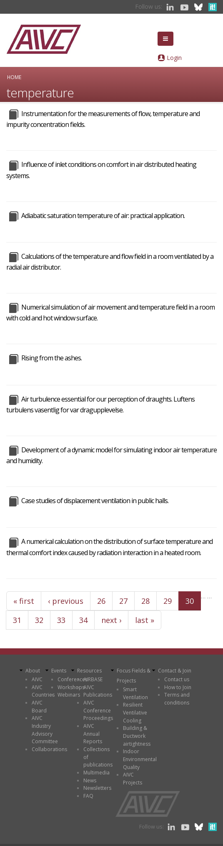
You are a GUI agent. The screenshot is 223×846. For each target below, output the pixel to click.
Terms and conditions (177, 698)
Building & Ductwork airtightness (136, 735)
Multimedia (96, 772)
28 (145, 601)
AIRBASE (93, 679)
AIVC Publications (97, 691)
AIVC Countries (43, 691)
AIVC (37, 679)
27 (123, 601)
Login (174, 58)
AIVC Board (39, 706)
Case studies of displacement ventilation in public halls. (94, 500)
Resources (89, 670)
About (32, 670)
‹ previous (65, 601)
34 (83, 620)
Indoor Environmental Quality (140, 759)
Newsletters (97, 787)
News (89, 780)
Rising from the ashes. (51, 357)
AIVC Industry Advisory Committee (45, 730)
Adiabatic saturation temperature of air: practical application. (103, 215)
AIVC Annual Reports (92, 733)
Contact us (176, 679)
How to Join (177, 687)
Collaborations (49, 749)
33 (61, 620)
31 (17, 620)
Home (14, 77)
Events (58, 670)
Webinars (69, 694)
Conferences (73, 679)
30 (189, 601)
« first (23, 601)
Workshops (71, 687)
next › (111, 620)
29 (167, 601)
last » (144, 620)
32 (39, 620)
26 (101, 601)
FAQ (88, 795)
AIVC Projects (132, 778)
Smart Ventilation (135, 693)
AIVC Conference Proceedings (98, 710)
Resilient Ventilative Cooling (135, 712)
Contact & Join (174, 670)
